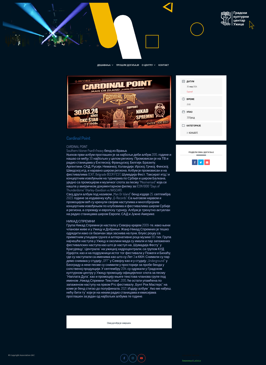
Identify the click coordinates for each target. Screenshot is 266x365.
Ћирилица (187, 361)
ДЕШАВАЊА (105, 65)
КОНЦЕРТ (192, 132)
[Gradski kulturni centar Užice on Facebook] (124, 358)
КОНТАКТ (163, 65)
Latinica (197, 361)
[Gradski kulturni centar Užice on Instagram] (133, 358)
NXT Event (220, 339)
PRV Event (78, 339)
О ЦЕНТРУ (149, 65)
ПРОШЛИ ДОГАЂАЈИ (127, 65)
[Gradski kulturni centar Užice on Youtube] (141, 358)
